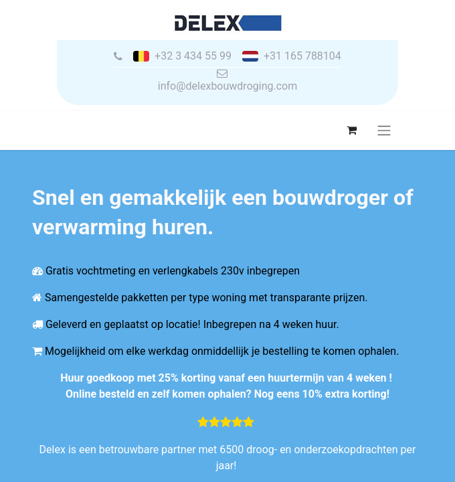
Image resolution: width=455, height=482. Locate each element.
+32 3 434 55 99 (193, 56)
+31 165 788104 (302, 56)
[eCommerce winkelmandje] (351, 129)
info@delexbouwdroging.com (227, 86)
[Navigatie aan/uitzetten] (384, 130)
